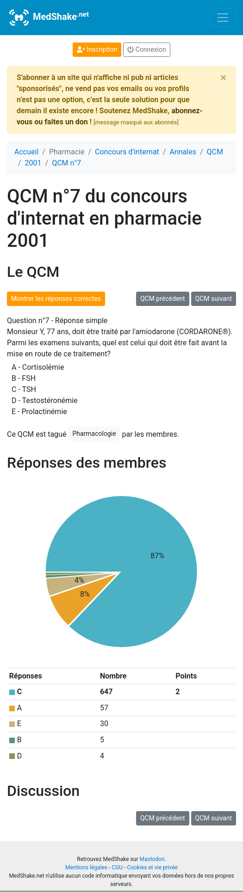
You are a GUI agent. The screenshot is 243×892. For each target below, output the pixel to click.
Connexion (146, 49)
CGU (117, 867)
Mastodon (151, 859)
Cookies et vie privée (152, 867)
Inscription (97, 49)
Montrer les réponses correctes (56, 298)
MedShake (48, 17)
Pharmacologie (94, 433)
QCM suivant (213, 298)
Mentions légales (86, 867)
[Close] (223, 78)
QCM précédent (162, 298)
